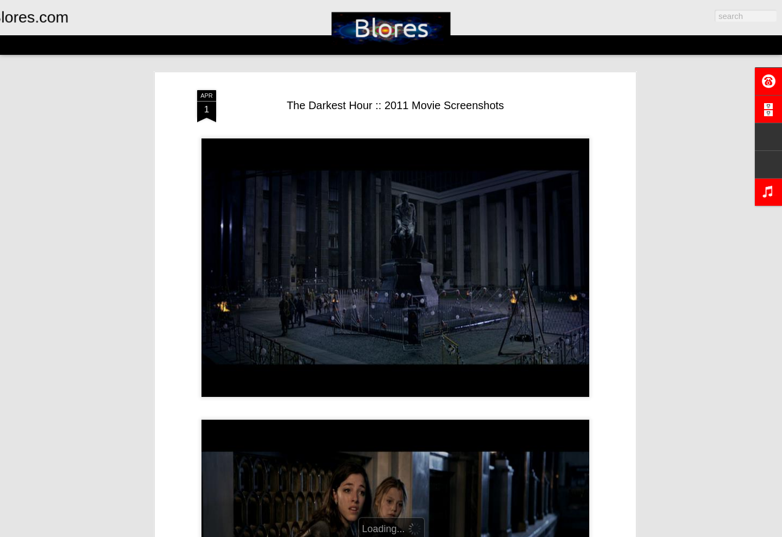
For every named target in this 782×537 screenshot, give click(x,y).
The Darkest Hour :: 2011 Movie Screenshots (395, 105)
